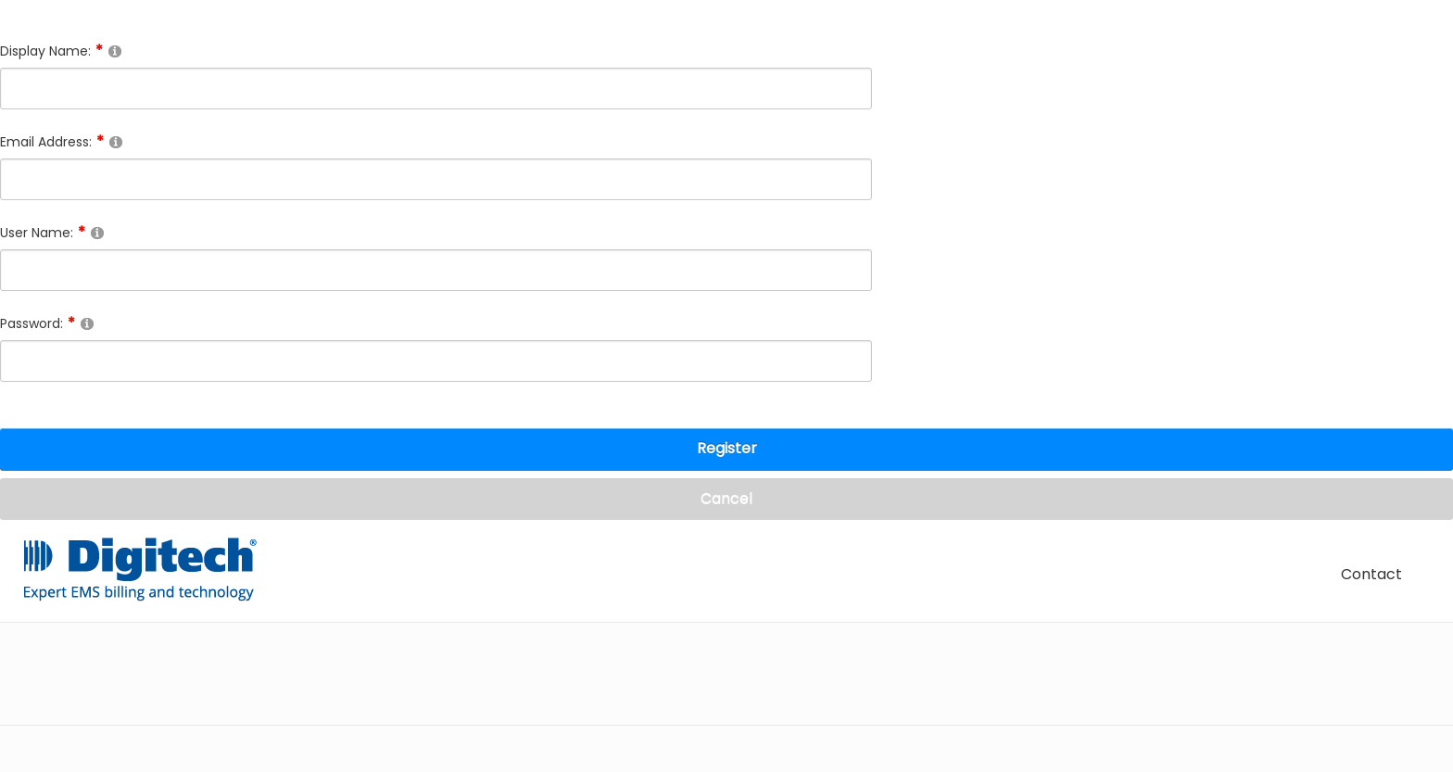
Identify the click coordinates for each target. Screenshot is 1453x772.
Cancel (726, 498)
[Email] (436, 179)
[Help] (114, 50)
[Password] (436, 361)
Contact (1371, 574)
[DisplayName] (436, 88)
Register (727, 448)
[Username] (436, 270)
